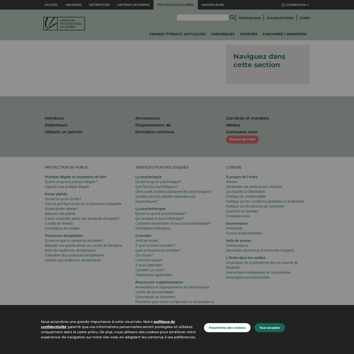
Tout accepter (269, 328)
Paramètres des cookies (227, 328)
